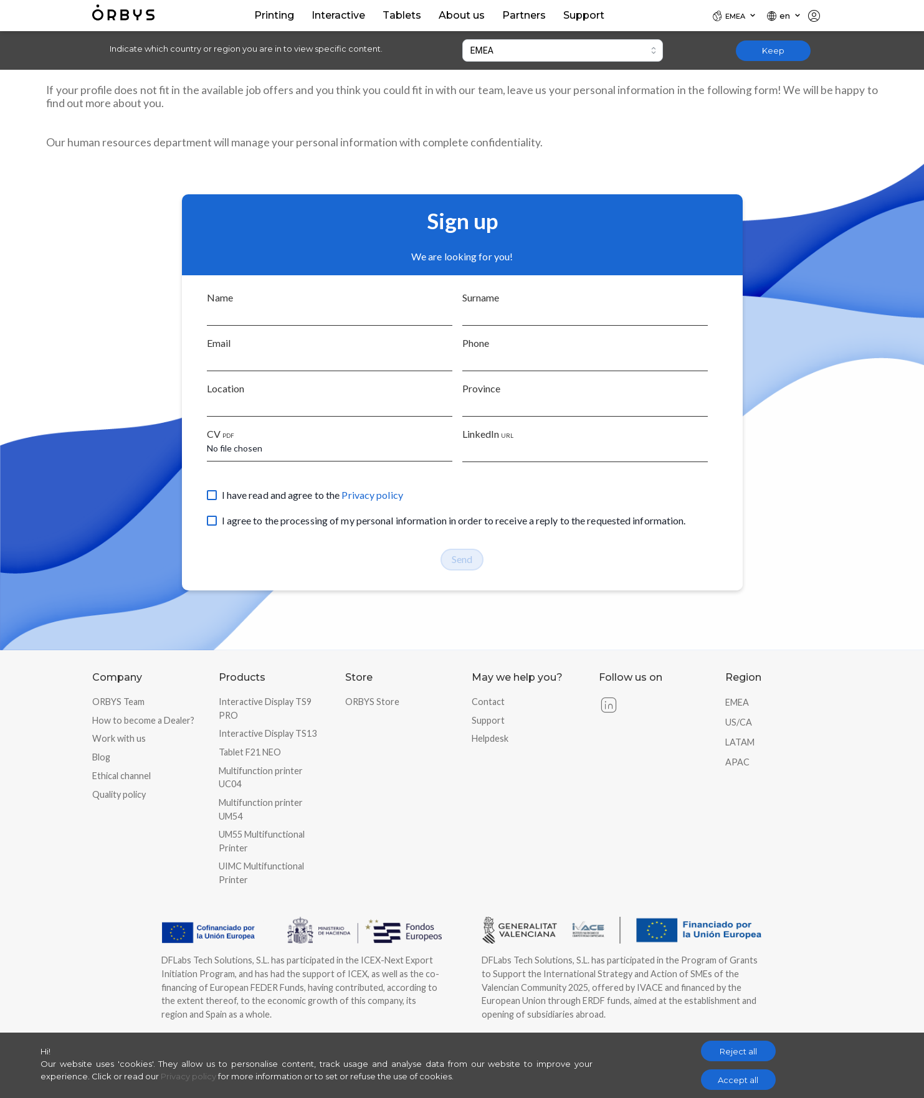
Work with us (119, 738)
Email (219, 343)
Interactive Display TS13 (268, 733)
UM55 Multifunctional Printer (262, 841)
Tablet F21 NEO (250, 752)
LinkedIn (487, 434)
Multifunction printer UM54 (261, 809)
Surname (480, 297)
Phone (475, 343)
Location (225, 388)
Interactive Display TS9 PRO (265, 708)
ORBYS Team (118, 701)
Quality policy (119, 794)
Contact (488, 701)
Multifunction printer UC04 (261, 777)
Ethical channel (121, 775)
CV (220, 434)
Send (462, 559)
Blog (101, 757)
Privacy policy (371, 495)
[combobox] (562, 50)
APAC (737, 762)
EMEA (737, 702)
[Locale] (734, 16)
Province (481, 388)
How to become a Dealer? (143, 720)
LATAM (740, 742)
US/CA (738, 722)
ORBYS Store (372, 701)
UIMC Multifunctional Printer (261, 873)
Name (220, 297)
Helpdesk (490, 738)
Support (488, 720)
